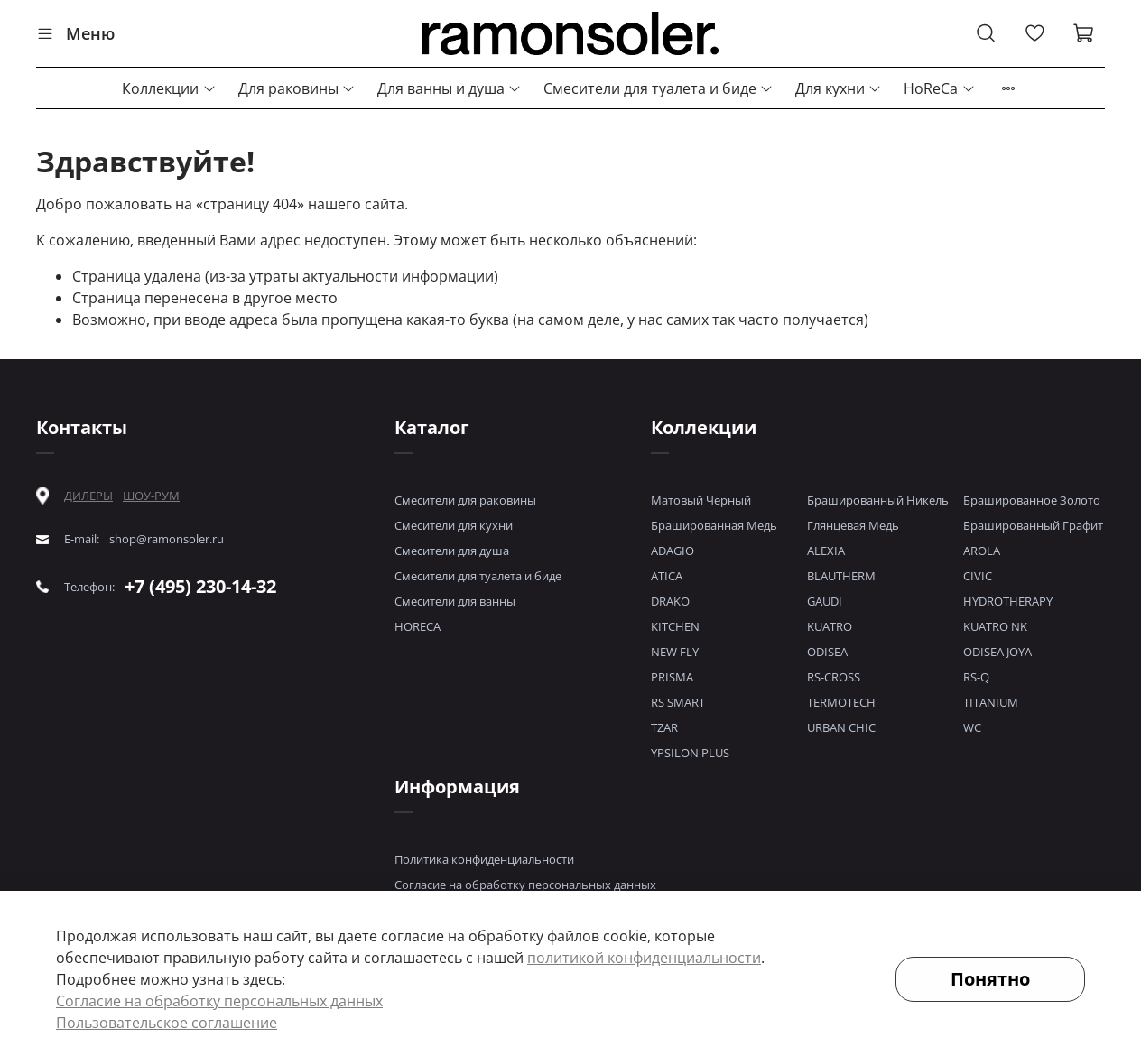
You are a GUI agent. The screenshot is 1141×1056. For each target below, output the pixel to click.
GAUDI (824, 601)
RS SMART (678, 702)
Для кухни (838, 88)
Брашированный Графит (1033, 525)
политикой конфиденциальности (644, 958)
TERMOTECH (841, 702)
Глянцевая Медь (853, 525)
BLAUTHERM (841, 576)
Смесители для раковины (465, 500)
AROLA (981, 550)
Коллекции (169, 88)
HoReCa (939, 88)
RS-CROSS (833, 677)
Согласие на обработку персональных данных (525, 884)
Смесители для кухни (453, 525)
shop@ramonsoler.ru (166, 539)
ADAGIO (672, 550)
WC (972, 727)
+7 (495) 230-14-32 (200, 586)
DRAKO (670, 601)
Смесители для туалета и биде (658, 88)
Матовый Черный (701, 500)
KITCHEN (675, 626)
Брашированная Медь (714, 525)
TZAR (664, 727)
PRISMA (672, 677)
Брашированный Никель (878, 500)
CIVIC (977, 576)
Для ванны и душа (449, 88)
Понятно (990, 979)
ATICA (666, 576)
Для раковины (297, 88)
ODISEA (827, 652)
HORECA (417, 626)
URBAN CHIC (841, 727)
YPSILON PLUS (690, 753)
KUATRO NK (995, 626)
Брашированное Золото (1031, 500)
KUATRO (829, 626)
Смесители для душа (451, 550)
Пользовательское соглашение (166, 1023)
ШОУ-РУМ (151, 495)
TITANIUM (990, 702)
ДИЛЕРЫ (88, 496)
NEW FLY (675, 652)
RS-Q (976, 677)
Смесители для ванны (454, 601)
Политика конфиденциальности (484, 859)
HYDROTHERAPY (1008, 601)
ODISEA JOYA (997, 652)
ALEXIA (826, 550)
